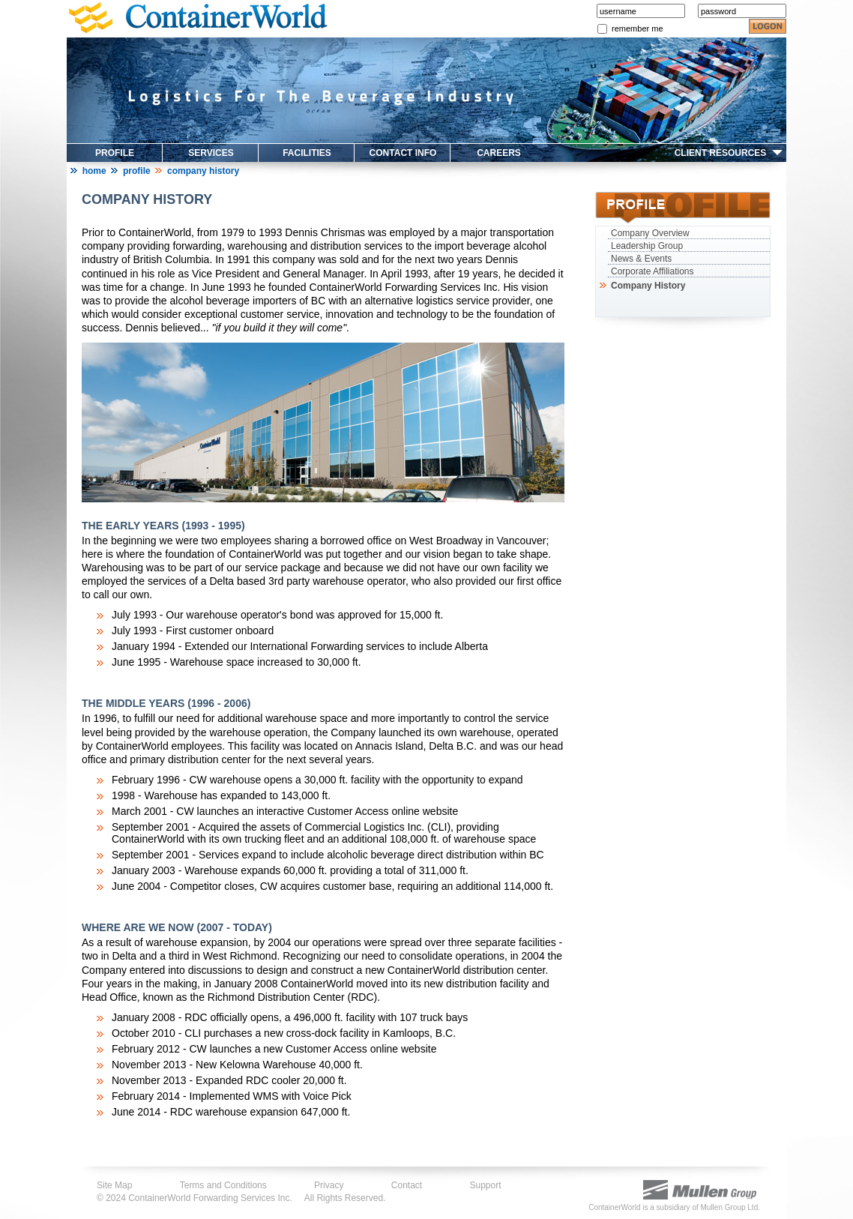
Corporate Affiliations (652, 271)
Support (485, 1185)
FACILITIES (307, 153)
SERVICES (210, 153)
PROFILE (114, 153)
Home (94, 171)
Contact (406, 1185)
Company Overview (650, 233)
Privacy (328, 1185)
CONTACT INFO (403, 153)
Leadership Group (647, 246)
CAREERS (499, 153)
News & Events (641, 258)
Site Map (114, 1185)
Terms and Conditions (223, 1185)
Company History (646, 285)
